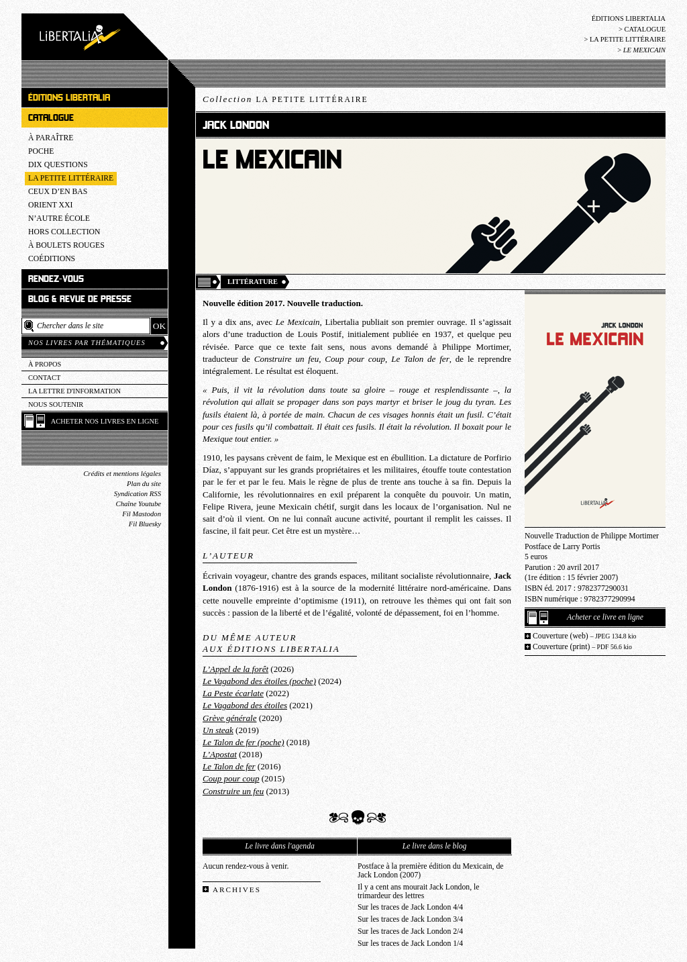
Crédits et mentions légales (122, 473)
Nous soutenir (55, 404)
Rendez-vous (56, 279)
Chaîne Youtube (138, 504)
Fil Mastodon (141, 514)
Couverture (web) (585, 636)
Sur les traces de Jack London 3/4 (410, 919)
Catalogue (645, 29)
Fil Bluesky (145, 524)
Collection (285, 99)
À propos (44, 364)
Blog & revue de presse (79, 299)
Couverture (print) (582, 646)
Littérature (252, 281)
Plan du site (144, 483)
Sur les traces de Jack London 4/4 (410, 907)
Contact (44, 377)
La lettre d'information (74, 391)
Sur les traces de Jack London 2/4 (410, 931)
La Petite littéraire (628, 39)
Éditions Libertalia (629, 18)
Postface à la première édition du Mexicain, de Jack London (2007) (430, 870)
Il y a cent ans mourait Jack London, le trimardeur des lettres (418, 891)
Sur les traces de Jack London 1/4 (410, 943)
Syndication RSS (137, 493)
